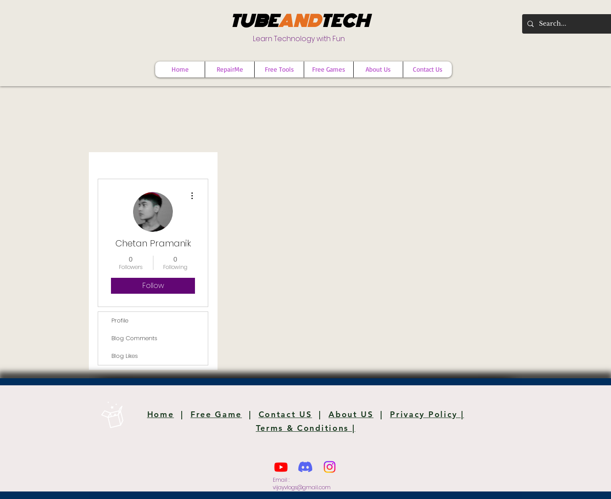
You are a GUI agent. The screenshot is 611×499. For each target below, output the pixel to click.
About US (351, 414)
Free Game (216, 414)
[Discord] (305, 467)
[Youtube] (281, 467)
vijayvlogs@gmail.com (302, 487)
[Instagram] (329, 467)
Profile (119, 320)
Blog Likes (124, 356)
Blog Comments (134, 338)
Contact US (285, 414)
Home (160, 414)
